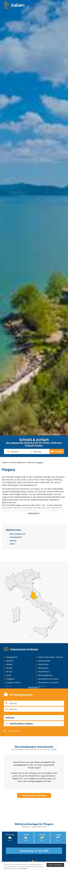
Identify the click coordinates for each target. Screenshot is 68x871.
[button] (34, 717)
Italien (4, 462)
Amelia (9, 668)
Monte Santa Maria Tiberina (50, 657)
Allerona (9, 660)
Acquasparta (11, 657)
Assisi (8, 675)
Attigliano (10, 678)
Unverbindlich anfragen (34, 795)
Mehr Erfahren (23, 868)
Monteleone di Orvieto (48, 678)
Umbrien (30, 462)
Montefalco (43, 668)
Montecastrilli (44, 660)
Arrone (9, 671)
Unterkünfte (16, 537)
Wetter (13, 540)
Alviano (9, 664)
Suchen (57, 451)
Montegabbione (45, 675)
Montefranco (44, 671)
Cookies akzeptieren (55, 865)
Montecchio (43, 664)
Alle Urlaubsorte (17, 534)
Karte (12, 543)
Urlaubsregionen (17, 462)
